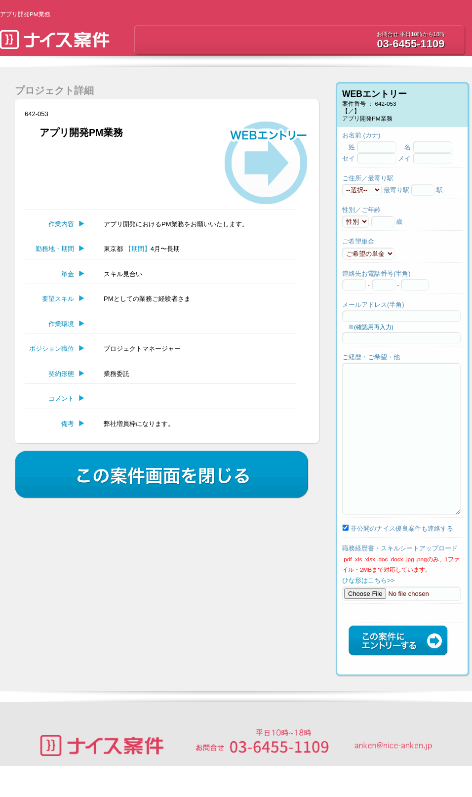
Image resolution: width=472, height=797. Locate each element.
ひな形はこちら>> (368, 610)
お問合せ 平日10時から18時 (411, 34)
